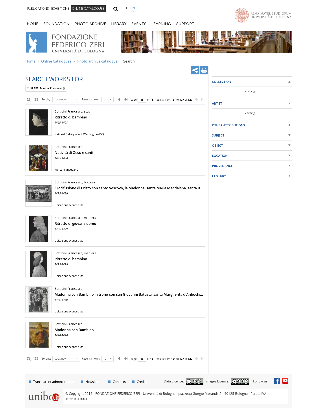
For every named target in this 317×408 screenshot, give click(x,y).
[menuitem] (38, 8)
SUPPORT (185, 23)
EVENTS (138, 23)
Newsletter (93, 381)
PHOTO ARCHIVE (90, 23)
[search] (115, 9)
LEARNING (161, 23)
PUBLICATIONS (38, 9)
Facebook (277, 381)
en (132, 8)
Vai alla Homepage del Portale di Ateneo (263, 15)
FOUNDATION (56, 23)
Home (30, 61)
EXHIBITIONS (60, 9)
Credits (142, 381)
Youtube (285, 381)
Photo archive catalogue (97, 61)
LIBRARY (119, 23)
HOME (32, 23)
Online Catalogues (56, 61)
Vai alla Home (70, 42)
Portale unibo (44, 391)
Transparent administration (53, 381)
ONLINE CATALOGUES (88, 9)
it (126, 8)
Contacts (119, 381)
